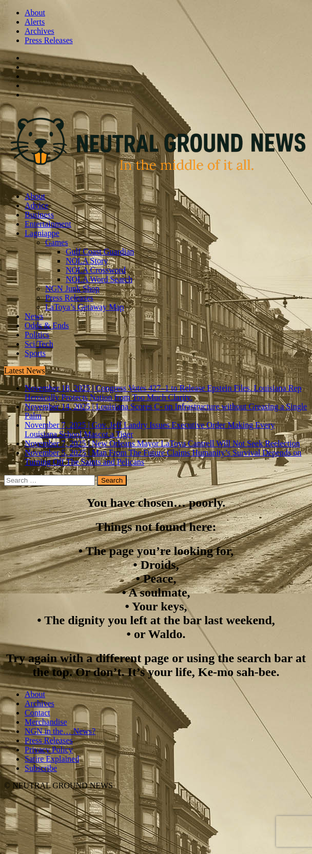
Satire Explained (52, 758)
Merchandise (46, 722)
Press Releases (49, 40)
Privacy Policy (49, 749)
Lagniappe (42, 233)
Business (39, 214)
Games (56, 242)
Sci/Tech (39, 344)
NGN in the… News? (60, 731)
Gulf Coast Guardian (100, 251)
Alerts (35, 21)
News (34, 316)
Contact (37, 712)
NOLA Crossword (96, 270)
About (35, 12)
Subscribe (41, 768)
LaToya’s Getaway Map (84, 307)
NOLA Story (87, 260)
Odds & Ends (47, 325)
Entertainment (48, 224)
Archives (39, 31)
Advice (36, 205)
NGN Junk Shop (72, 288)
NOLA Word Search (99, 279)
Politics (37, 334)
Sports (35, 353)
